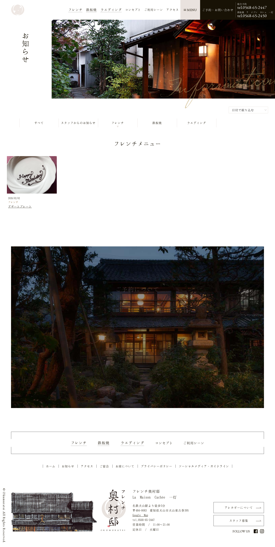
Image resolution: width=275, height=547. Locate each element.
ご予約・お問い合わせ (218, 9)
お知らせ (68, 467)
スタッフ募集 (238, 521)
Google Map (140, 515)
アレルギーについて (239, 508)
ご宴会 (104, 467)
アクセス (87, 467)
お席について (125, 467)
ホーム (50, 467)
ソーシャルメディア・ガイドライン (204, 467)
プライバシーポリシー (156, 467)
